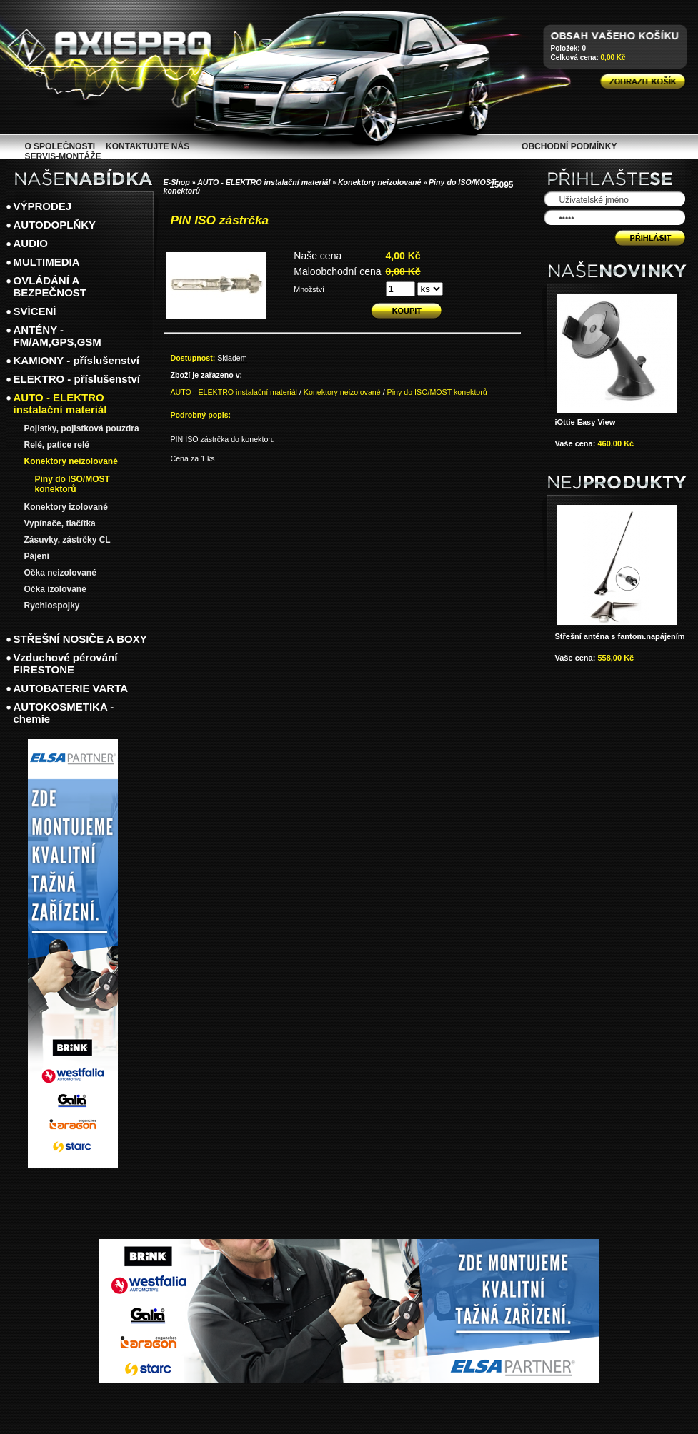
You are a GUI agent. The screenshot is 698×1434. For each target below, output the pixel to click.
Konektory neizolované (380, 182)
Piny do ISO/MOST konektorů (437, 392)
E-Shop (177, 182)
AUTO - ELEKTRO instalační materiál (263, 182)
